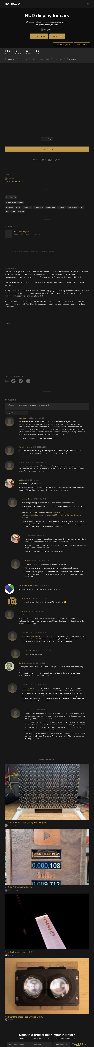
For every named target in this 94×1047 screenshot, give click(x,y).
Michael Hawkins (13, 890)
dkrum (9, 1020)
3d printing (50, 207)
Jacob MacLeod (24, 611)
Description (9, 59)
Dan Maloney (23, 663)
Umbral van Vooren (25, 586)
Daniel (9, 955)
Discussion (72, 59)
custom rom (72, 207)
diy (7, 211)
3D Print (61, 207)
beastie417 (11, 825)
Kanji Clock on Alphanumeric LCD (19, 952)
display (21, 211)
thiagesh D (47, 29)
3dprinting (38, 207)
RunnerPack (26, 598)
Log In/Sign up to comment (16, 413)
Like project (57, 36)
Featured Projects (21, 232)
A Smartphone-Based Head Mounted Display (24, 1017)
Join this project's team (14, 182)
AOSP (18, 207)
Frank (27, 710)
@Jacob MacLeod (35, 636)
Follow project (39, 36)
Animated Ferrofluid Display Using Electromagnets (26, 822)
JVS (20, 480)
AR (82, 207)
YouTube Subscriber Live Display (18, 887)
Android (9, 207)
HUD (13, 211)
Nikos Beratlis (23, 447)
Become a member (27, 1036)
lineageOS (27, 207)
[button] (87, 4)
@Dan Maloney (34, 688)
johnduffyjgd (23, 462)
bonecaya (22, 418)
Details (19, 59)
